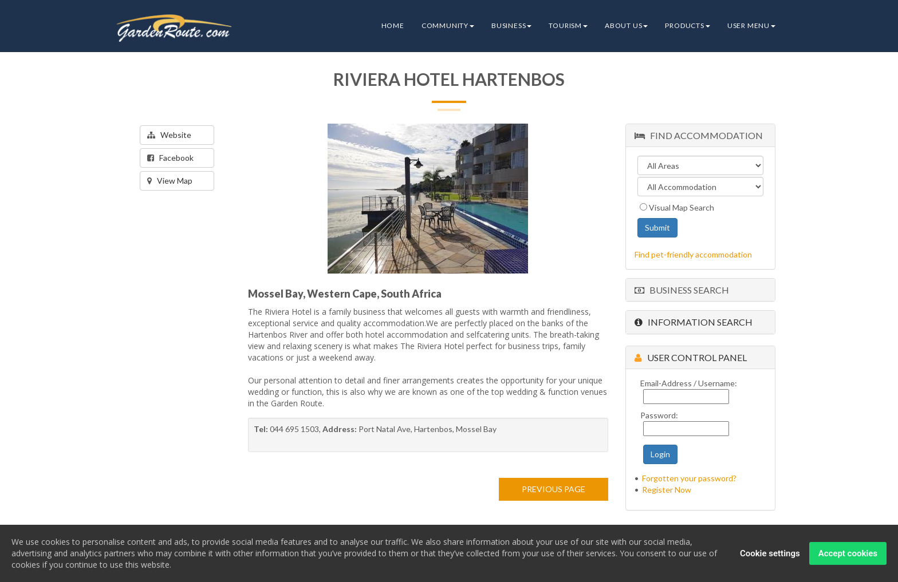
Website (169, 135)
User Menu (751, 25)
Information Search (694, 321)
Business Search (682, 289)
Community (448, 25)
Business (511, 25)
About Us (626, 25)
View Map (169, 180)
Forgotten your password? (689, 478)
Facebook (170, 158)
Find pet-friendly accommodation (693, 254)
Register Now (666, 489)
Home (392, 25)
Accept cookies (847, 555)
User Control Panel (691, 357)
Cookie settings (770, 555)
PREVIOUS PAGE (553, 489)
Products (687, 25)
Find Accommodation (699, 135)
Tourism (568, 25)
